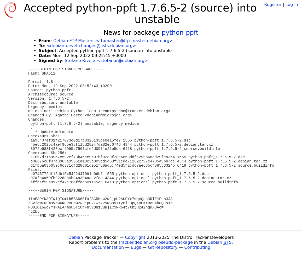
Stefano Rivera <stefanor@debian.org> (106, 60)
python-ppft (180, 32)
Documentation (108, 247)
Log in (292, 4)
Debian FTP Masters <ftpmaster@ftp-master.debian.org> (113, 40)
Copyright (135, 237)
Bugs (136, 247)
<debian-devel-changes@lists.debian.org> (91, 45)
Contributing (197, 247)
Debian (75, 237)
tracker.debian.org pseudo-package (156, 242)
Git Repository (162, 247)
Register (272, 4)
